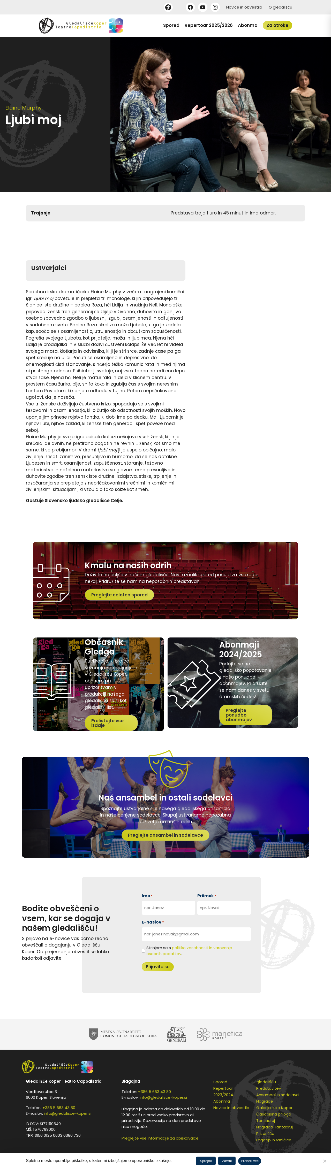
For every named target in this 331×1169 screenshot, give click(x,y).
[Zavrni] (324, 1161)
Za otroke (277, 25)
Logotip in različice (273, 1140)
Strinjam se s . (189, 950)
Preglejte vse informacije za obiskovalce (160, 1138)
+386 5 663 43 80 (58, 1107)
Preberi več (250, 1161)
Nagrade (264, 1101)
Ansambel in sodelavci (277, 1094)
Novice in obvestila (244, 7)
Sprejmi (206, 1161)
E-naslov (153, 922)
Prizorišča (265, 1133)
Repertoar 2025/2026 (209, 25)
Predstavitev (268, 1088)
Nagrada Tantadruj (274, 1127)
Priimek (206, 896)
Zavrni (227, 1161)
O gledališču (280, 7)
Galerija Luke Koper (274, 1107)
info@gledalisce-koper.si (67, 1113)
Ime (147, 896)
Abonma (248, 25)
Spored (171, 25)
